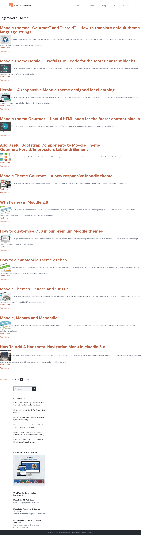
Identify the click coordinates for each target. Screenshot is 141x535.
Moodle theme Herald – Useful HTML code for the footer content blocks (67, 61)
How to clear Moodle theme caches (33, 260)
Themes (91, 6)
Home (78, 6)
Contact (126, 6)
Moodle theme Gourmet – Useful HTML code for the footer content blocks (70, 118)
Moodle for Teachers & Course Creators (26, 510)
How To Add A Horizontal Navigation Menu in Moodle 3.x (52, 346)
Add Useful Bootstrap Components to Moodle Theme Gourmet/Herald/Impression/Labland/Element (50, 147)
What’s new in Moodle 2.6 (24, 202)
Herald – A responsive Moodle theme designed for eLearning (57, 89)
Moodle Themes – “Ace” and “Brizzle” (35, 289)
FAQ (114, 6)
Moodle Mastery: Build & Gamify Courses (27, 521)
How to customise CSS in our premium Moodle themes (51, 231)
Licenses (90, 532)
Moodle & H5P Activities (23, 500)
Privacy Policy (76, 532)
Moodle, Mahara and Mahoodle (29, 317)
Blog (104, 6)
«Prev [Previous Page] (6, 379)
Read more (5, 48)
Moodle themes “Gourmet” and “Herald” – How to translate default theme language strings (70, 30)
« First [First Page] (2, 379)
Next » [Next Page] (28, 379)
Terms (84, 532)
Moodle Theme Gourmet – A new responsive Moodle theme (56, 175)
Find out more (5, 51)
